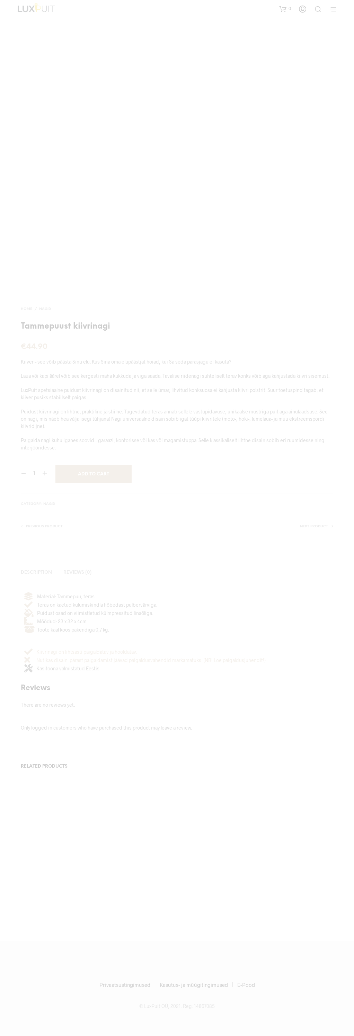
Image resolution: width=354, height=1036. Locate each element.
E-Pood (246, 985)
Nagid (45, 309)
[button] (285, 8)
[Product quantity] (34, 473)
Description (36, 572)
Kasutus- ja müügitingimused (194, 985)
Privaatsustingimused (124, 985)
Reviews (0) (77, 572)
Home (26, 309)
